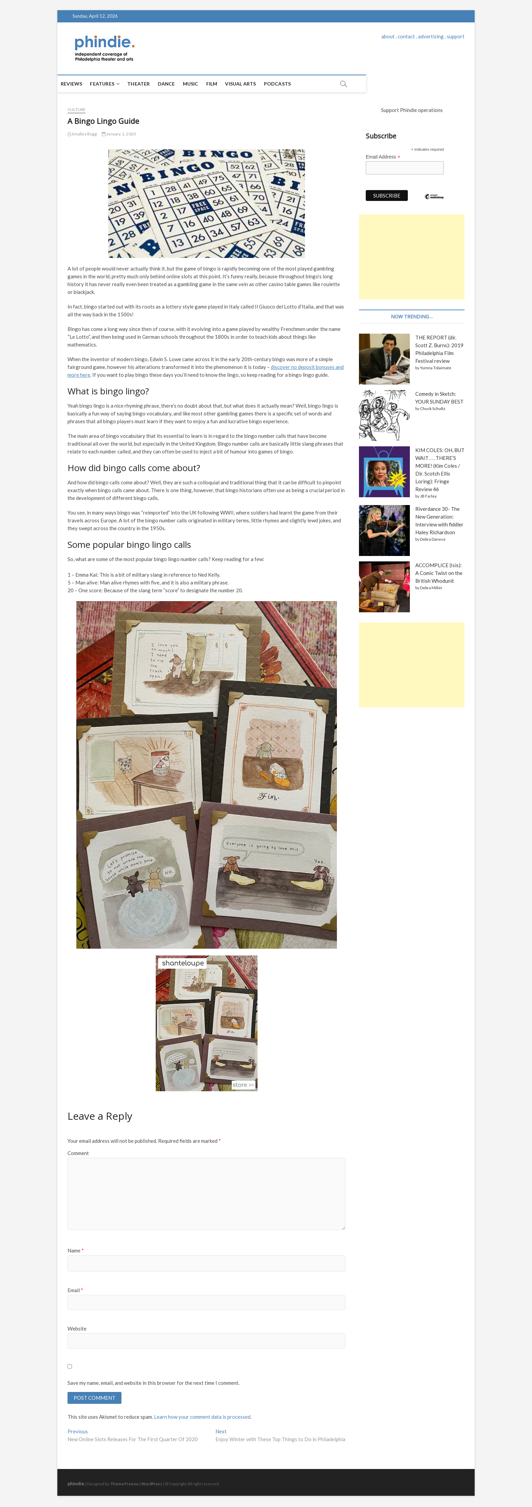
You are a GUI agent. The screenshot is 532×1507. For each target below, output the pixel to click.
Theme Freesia (124, 1484)
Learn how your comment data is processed (202, 1418)
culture (77, 109)
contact (406, 36)
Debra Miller (431, 587)
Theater (148, 84)
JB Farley (428, 496)
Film (222, 84)
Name (76, 1250)
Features (112, 84)
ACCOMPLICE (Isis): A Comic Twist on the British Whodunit (438, 573)
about (388, 36)
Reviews (81, 84)
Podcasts (287, 84)
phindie (76, 1484)
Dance (176, 84)
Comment (78, 1153)
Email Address (383, 157)
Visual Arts (250, 84)
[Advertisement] (411, 257)
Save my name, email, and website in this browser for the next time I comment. (154, 1383)
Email (75, 1290)
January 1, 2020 (119, 133)
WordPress (151, 1484)
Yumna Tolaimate (435, 367)
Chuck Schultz (432, 408)
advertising (431, 36)
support (455, 36)
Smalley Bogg (82, 133)
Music (201, 84)
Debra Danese (432, 539)
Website (77, 1328)
